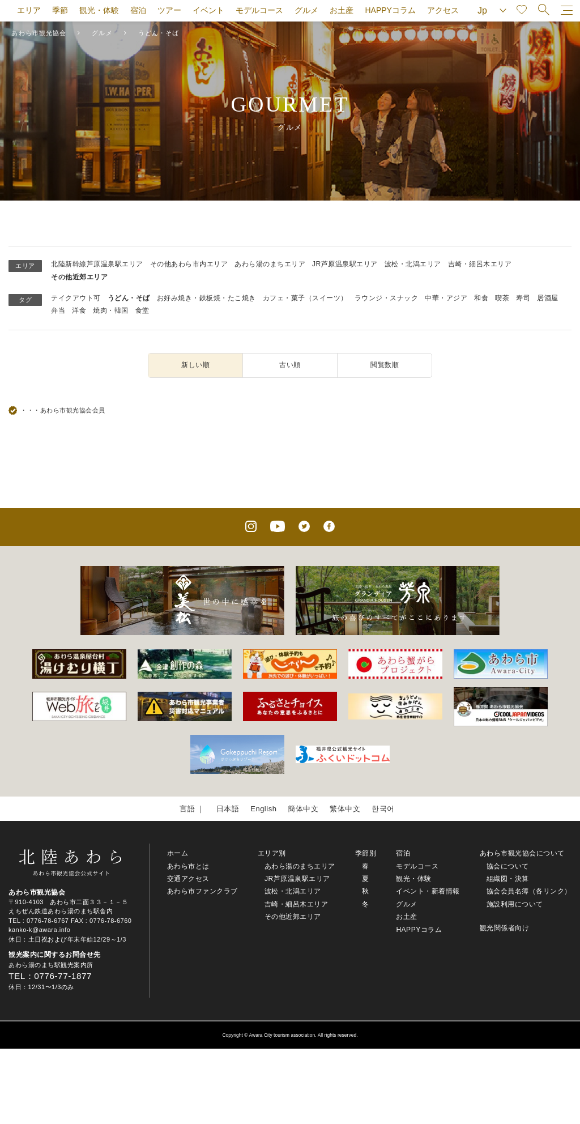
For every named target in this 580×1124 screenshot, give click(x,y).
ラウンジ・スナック (387, 298)
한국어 (383, 808)
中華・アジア (446, 298)
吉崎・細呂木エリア (480, 264)
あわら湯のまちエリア (269, 264)
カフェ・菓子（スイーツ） (305, 298)
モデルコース (259, 10)
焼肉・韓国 (111, 310)
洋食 (79, 310)
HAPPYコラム (390, 10)
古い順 (290, 365)
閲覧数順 (384, 365)
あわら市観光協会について (522, 853)
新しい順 (195, 365)
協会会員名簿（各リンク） (529, 891)
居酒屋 (547, 298)
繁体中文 (345, 808)
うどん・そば (129, 298)
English (263, 808)
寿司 (523, 298)
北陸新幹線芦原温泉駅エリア (97, 264)
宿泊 (138, 10)
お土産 (341, 10)
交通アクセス (188, 879)
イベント (208, 10)
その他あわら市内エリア (189, 264)
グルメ (306, 10)
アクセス (443, 10)
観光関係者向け (505, 928)
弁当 (58, 310)
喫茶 (502, 298)
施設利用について (515, 904)
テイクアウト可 (76, 298)
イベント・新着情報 (428, 891)
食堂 (142, 310)
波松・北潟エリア (413, 264)
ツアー (169, 10)
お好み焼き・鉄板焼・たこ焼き (206, 298)
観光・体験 (99, 10)
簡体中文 (303, 808)
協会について (508, 866)
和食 (481, 298)
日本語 (228, 808)
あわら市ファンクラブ (202, 891)
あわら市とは (188, 866)
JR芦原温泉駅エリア (345, 264)
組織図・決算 (508, 879)
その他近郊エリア (79, 277)
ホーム (178, 853)
